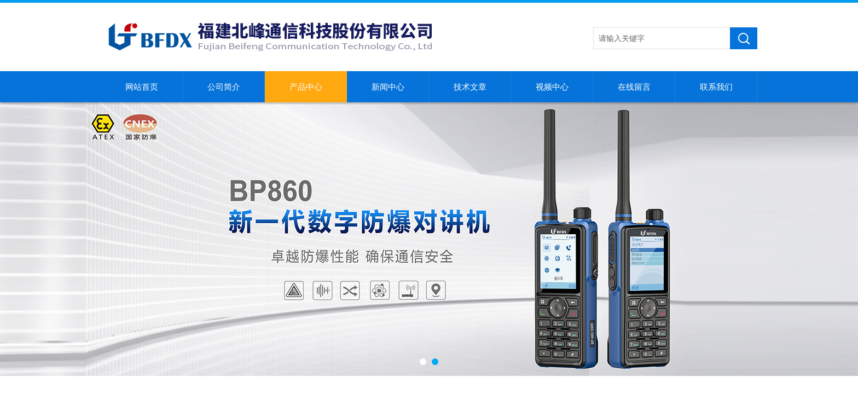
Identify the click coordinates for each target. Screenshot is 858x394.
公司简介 (223, 86)
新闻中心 (388, 86)
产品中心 (305, 86)
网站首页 (141, 86)
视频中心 (552, 86)
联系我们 (716, 86)
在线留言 (634, 86)
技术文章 (470, 86)
